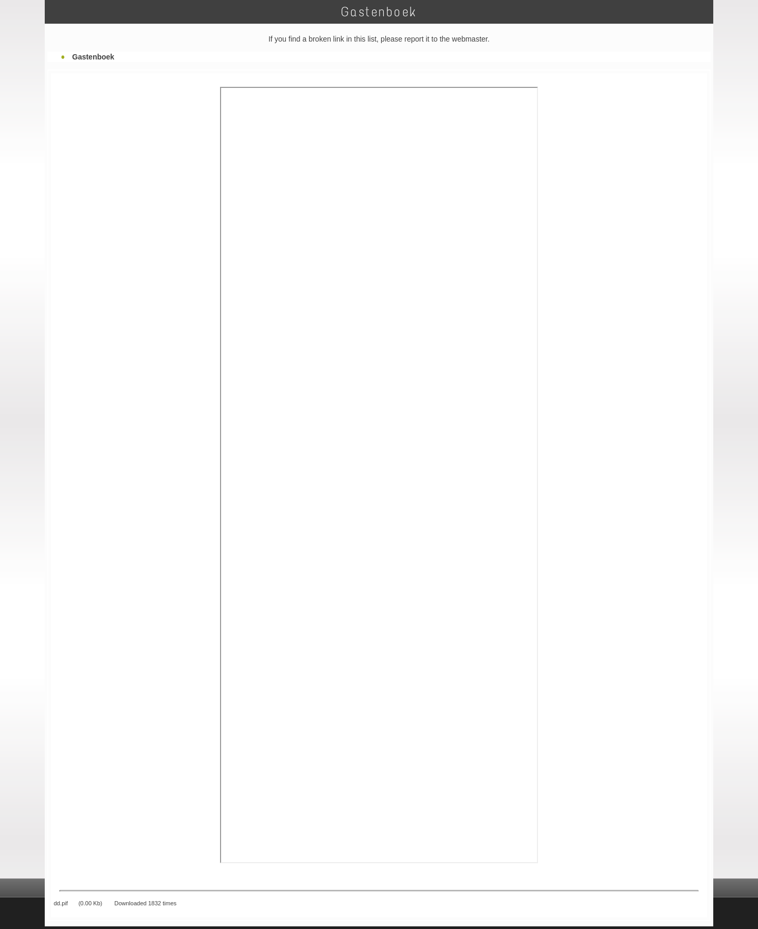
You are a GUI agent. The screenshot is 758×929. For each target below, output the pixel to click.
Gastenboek (93, 57)
